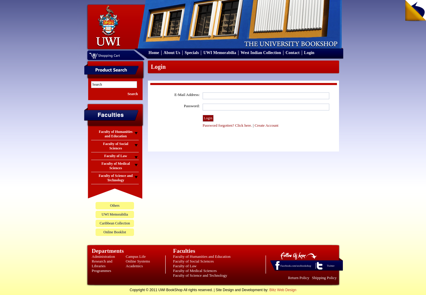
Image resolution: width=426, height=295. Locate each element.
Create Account (267, 125)
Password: (192, 106)
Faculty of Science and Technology (200, 275)
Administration (103, 256)
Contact (292, 52)
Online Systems (138, 261)
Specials (192, 52)
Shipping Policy (324, 278)
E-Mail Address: (187, 94)
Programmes (101, 270)
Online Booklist (115, 232)
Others (115, 205)
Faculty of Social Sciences (193, 261)
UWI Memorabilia (219, 52)
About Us (172, 52)
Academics (134, 266)
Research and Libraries (102, 263)
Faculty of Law (184, 266)
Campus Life (136, 256)
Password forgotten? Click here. (227, 125)
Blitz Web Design (283, 290)
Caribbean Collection (115, 223)
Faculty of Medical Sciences (195, 270)
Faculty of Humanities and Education (201, 256)
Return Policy (298, 278)
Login (309, 52)
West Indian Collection (261, 52)
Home (154, 52)
